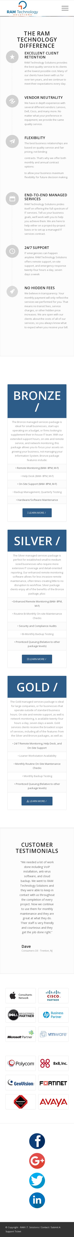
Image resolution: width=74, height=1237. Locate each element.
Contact (45, 1227)
